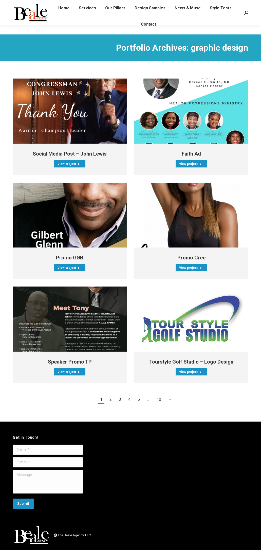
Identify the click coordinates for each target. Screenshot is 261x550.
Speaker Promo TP (70, 362)
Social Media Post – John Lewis (70, 154)
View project (69, 164)
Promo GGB (69, 258)
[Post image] (70, 111)
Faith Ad (191, 154)
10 (159, 399)
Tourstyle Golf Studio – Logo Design (191, 362)
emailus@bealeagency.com (197, 4)
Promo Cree (191, 258)
